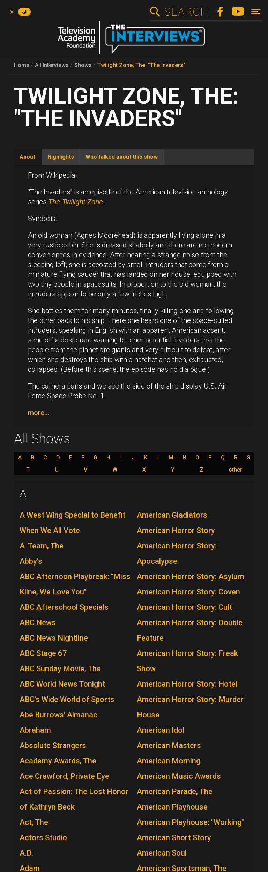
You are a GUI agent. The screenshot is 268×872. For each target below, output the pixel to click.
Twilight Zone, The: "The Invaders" (141, 65)
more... (39, 412)
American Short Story (174, 837)
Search (186, 12)
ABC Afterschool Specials (64, 607)
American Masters (169, 745)
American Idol (160, 730)
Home (21, 65)
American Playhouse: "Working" (190, 822)
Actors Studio (43, 837)
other (235, 470)
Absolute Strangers (53, 745)
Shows (83, 65)
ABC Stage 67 (43, 653)
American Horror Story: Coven (188, 592)
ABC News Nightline (54, 638)
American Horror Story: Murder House (190, 707)
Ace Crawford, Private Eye (64, 776)
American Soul (162, 853)
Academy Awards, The (58, 760)
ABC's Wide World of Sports (67, 699)
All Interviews (52, 65)
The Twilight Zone (75, 202)
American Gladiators (172, 515)
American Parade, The (175, 791)
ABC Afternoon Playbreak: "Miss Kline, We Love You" (75, 584)
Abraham (35, 730)
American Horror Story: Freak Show (187, 661)
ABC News (38, 622)
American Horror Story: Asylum (190, 576)
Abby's (31, 561)
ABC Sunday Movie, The (60, 668)
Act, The (34, 822)
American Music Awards (179, 776)
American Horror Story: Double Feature (190, 630)
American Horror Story (176, 530)
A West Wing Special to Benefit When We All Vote (72, 523)
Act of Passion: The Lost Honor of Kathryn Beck (74, 799)
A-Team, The (42, 545)
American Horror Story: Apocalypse (177, 553)
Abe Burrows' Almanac (58, 714)
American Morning (168, 760)
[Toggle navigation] (256, 11)
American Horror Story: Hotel (187, 684)
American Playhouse (172, 807)
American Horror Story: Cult (184, 607)
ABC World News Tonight (62, 684)
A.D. (26, 853)
